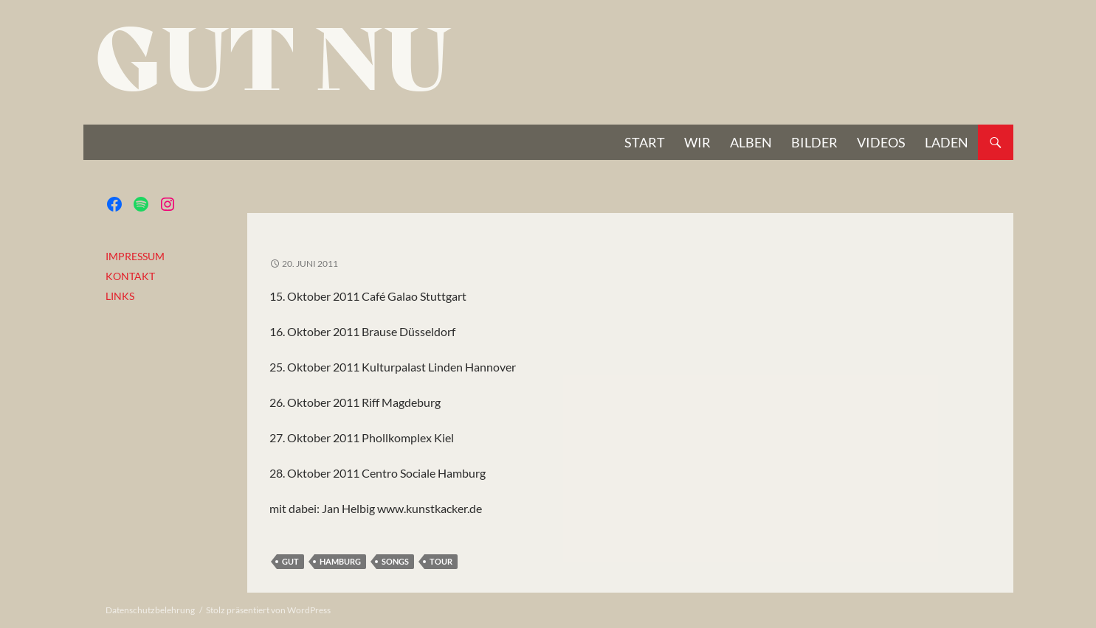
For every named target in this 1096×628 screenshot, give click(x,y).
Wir (697, 142)
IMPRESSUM (135, 256)
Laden (946, 142)
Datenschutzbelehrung (150, 609)
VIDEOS (881, 142)
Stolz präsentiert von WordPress (268, 609)
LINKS (120, 296)
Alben (751, 142)
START (644, 142)
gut (290, 561)
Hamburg (340, 561)
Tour (441, 561)
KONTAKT (130, 276)
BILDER (814, 142)
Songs (395, 561)
